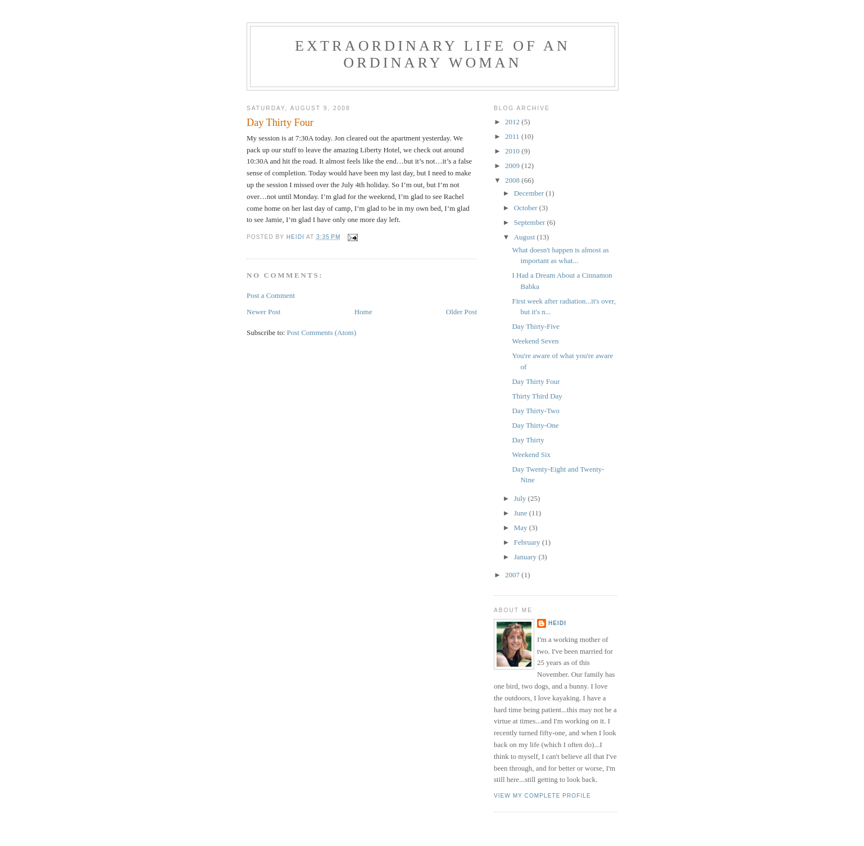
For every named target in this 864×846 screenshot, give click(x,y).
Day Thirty (528, 440)
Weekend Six (531, 454)
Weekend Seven (535, 341)
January (526, 557)
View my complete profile (542, 796)
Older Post (461, 311)
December (530, 193)
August (525, 237)
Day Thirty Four (536, 381)
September (530, 222)
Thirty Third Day (537, 396)
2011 (513, 136)
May (521, 527)
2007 (513, 575)
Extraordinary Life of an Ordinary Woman (432, 54)
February (528, 542)
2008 (513, 180)
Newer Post (263, 311)
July (521, 498)
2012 (513, 121)
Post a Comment (271, 295)
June (521, 513)
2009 (513, 165)
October (526, 207)
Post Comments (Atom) (322, 332)
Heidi (557, 623)
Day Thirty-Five (536, 326)
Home (363, 311)
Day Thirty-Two (535, 410)
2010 (513, 151)
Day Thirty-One (535, 425)
